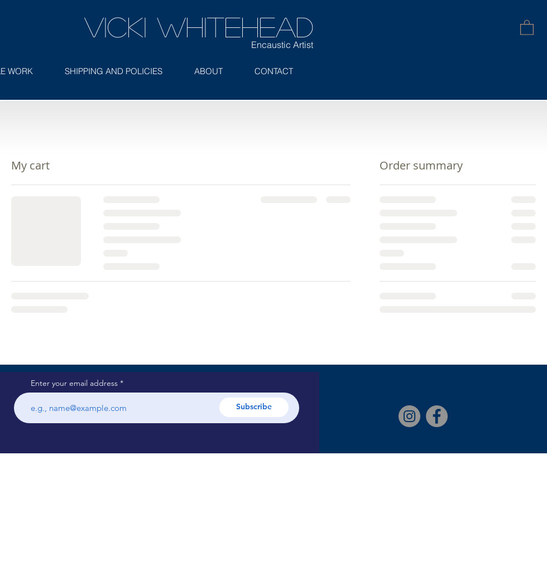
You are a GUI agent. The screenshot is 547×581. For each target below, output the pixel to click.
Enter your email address (74, 383)
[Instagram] (409, 416)
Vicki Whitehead (198, 26)
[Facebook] (437, 416)
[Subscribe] (254, 407)
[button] (527, 27)
